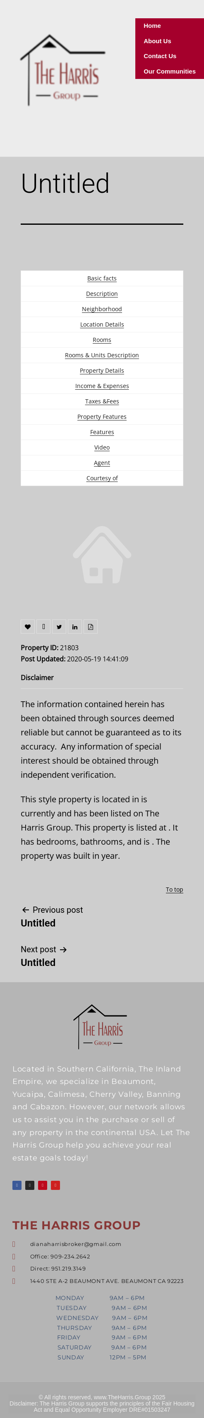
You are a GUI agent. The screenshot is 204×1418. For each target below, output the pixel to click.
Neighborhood (102, 309)
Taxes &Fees (102, 401)
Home (152, 25)
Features (102, 432)
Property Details (102, 370)
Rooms (102, 340)
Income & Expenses (102, 386)
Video (102, 447)
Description (102, 293)
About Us (157, 40)
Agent (102, 463)
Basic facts (102, 278)
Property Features (102, 416)
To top (174, 889)
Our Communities (170, 71)
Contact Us (160, 55)
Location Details (102, 324)
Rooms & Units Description (102, 355)
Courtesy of (102, 478)
